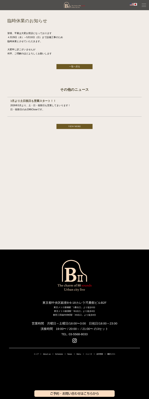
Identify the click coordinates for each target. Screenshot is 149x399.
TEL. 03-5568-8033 (74, 334)
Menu (79, 354)
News (69, 354)
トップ (36, 354)
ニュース (89, 354)
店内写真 (99, 354)
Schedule (59, 354)
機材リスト (111, 354)
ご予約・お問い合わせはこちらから (74, 393)
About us (47, 354)
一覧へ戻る (74, 66)
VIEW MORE (74, 126)
